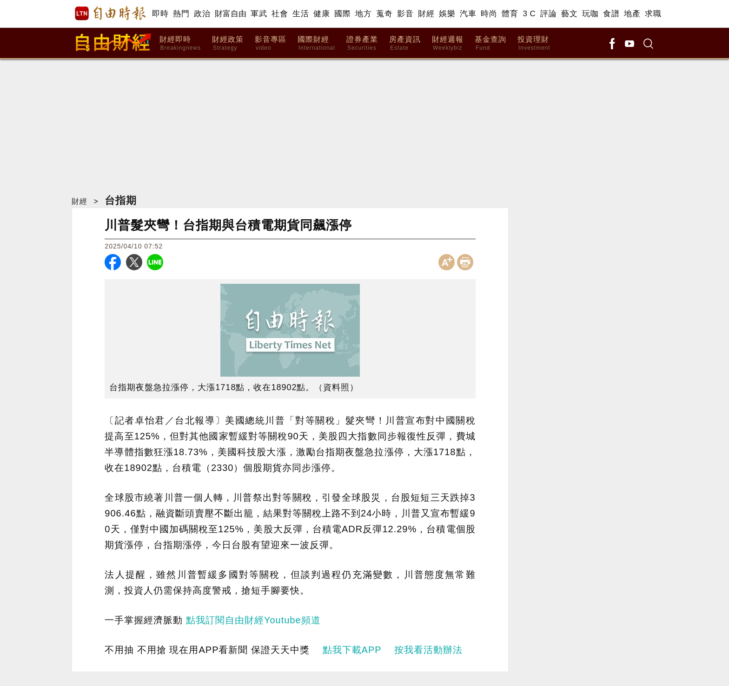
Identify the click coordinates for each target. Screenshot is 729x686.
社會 (280, 13)
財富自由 (230, 13)
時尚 (489, 13)
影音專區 (270, 43)
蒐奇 (384, 13)
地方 (363, 13)
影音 (405, 13)
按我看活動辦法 (428, 650)
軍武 (259, 13)
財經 (426, 13)
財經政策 (228, 43)
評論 (548, 13)
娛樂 (447, 13)
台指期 (121, 200)
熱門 (181, 13)
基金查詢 (490, 43)
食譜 (611, 13)
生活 (300, 13)
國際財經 (316, 43)
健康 (321, 13)
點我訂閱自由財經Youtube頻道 (253, 620)
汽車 (468, 13)
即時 (160, 13)
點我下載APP (352, 650)
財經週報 (448, 43)
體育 (510, 13)
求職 (653, 13)
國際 (342, 13)
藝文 (569, 13)
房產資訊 (405, 43)
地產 (632, 13)
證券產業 (362, 43)
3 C (529, 13)
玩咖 (590, 13)
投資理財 (533, 43)
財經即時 (180, 43)
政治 (202, 13)
